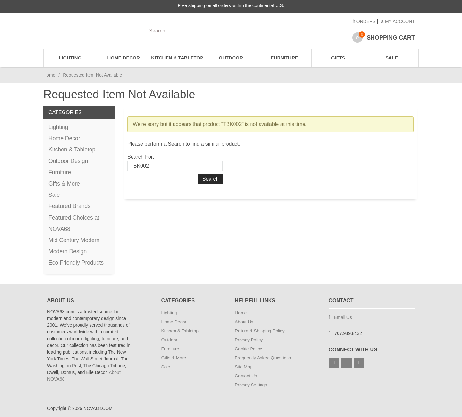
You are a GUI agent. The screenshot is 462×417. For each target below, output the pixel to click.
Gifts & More (64, 183)
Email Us (343, 317)
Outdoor (231, 57)
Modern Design (67, 251)
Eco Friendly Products (76, 262)
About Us (244, 321)
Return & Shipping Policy (260, 330)
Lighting (70, 57)
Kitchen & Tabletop (177, 57)
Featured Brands (69, 206)
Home (49, 74)
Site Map (243, 366)
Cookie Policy (248, 348)
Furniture (284, 57)
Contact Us (246, 375)
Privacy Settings (251, 384)
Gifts (338, 57)
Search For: (140, 156)
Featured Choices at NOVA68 (73, 223)
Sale (391, 57)
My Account (398, 21)
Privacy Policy (249, 339)
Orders (364, 21)
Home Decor (123, 57)
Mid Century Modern (73, 240)
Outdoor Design (68, 161)
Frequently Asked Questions (263, 357)
